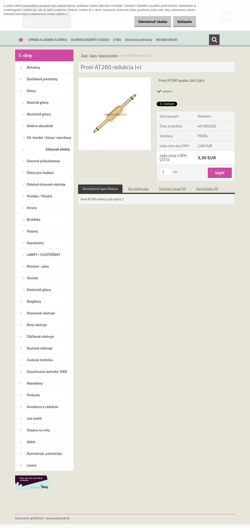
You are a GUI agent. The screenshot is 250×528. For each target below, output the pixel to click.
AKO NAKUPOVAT (167, 39)
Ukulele (32, 278)
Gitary (31, 90)
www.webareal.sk (58, 518)
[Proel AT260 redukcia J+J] (114, 79)
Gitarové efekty (58, 149)
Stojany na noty (38, 430)
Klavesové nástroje (41, 313)
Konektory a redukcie (42, 406)
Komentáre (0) (207, 188)
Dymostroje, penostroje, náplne (44, 455)
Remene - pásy (38, 266)
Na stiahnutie (138, 188)
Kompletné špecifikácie (100, 188)
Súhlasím (183, 21)
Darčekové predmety (42, 79)
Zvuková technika (40, 360)
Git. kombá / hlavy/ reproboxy (49, 137)
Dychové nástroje (39, 348)
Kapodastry (35, 243)
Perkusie (33, 395)
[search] (214, 39)
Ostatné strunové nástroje (46, 184)
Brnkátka (33, 219)
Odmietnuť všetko (147, 21)
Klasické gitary (38, 102)
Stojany (32, 231)
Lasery (32, 465)
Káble (31, 441)
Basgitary (34, 301)
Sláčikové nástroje (40, 336)
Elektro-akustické (40, 126)
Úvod (84, 55)
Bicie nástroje (37, 324)
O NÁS (117, 39)
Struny (32, 207)
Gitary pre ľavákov (40, 172)
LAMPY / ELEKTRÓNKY (43, 254)
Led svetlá (34, 418)
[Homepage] (20, 39)
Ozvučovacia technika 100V (47, 371)
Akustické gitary (39, 114)
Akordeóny (35, 383)
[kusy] (165, 172)
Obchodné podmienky (138, 39)
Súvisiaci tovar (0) (172, 188)
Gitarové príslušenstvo (43, 161)
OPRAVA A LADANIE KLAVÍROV (48, 39)
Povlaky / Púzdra (39, 196)
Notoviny (33, 67)
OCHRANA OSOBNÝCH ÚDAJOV (90, 39)
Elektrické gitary (39, 289)
